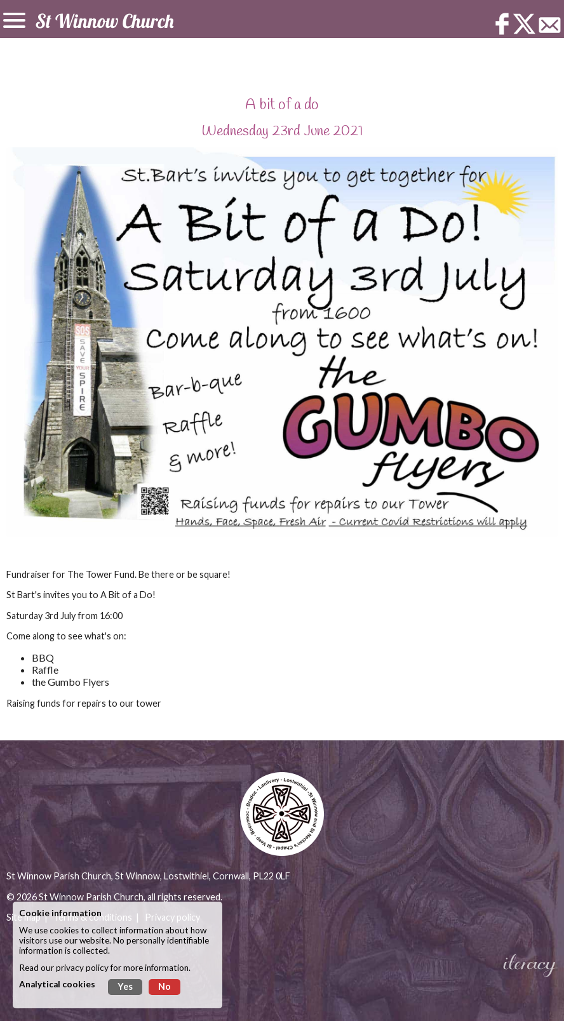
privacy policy (82, 968)
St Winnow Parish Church (91, 896)
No (164, 986)
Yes (125, 986)
